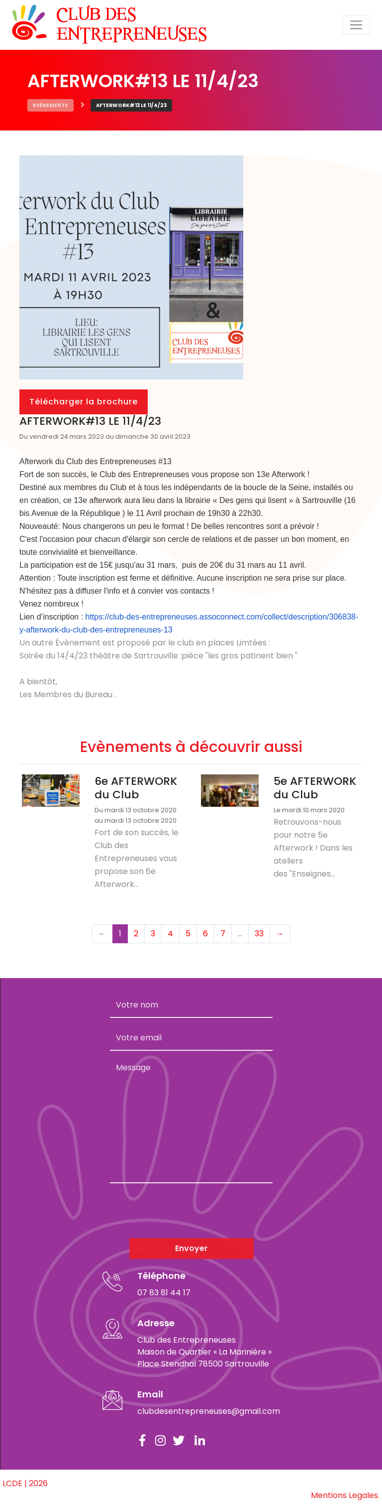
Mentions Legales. (345, 1495)
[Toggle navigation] (356, 25)
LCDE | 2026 (25, 1483)
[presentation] (185, 1210)
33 (259, 933)
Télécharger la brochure (83, 401)
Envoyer (191, 1248)
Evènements (50, 105)
